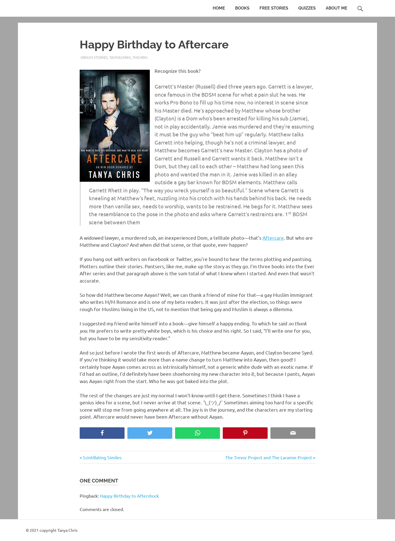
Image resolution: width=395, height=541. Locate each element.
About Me (336, 8)
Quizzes (307, 8)
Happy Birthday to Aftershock (129, 495)
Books (242, 8)
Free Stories (273, 8)
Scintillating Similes (101, 457)
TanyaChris (120, 57)
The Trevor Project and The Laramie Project (268, 457)
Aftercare (273, 238)
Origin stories (94, 57)
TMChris (140, 57)
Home (219, 8)
